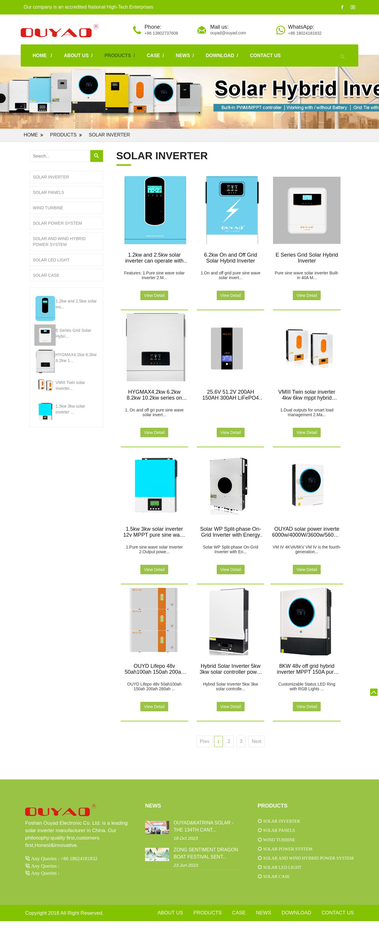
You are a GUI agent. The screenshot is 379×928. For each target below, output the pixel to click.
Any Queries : (45, 865)
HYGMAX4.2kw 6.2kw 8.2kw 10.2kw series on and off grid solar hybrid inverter (154, 395)
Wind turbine (48, 207)
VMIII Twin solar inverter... (70, 385)
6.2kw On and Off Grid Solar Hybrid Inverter (230, 257)
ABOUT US (170, 919)
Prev (204, 741)
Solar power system (57, 223)
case (239, 919)
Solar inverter (109, 134)
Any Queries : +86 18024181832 (64, 858)
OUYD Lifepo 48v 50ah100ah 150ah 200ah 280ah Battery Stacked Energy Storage (154, 669)
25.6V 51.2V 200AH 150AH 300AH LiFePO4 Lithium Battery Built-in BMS (230, 395)
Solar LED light (51, 260)
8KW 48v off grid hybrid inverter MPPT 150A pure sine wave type (307, 669)
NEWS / (185, 55)
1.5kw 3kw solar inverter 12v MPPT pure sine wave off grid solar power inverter (154, 532)
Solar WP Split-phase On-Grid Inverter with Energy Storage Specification (230, 532)
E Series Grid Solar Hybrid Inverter (307, 257)
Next (257, 741)
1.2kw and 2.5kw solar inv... (76, 304)
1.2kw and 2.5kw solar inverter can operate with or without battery (154, 257)
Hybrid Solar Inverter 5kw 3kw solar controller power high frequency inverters (230, 669)
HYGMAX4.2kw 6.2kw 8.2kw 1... (76, 357)
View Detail (154, 295)
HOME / (42, 55)
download (296, 919)
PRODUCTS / (120, 55)
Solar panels (48, 192)
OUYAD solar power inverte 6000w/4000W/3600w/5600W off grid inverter (307, 532)
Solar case (46, 275)
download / (222, 55)
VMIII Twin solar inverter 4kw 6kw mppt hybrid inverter (306, 395)
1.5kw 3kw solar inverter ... (70, 409)
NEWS (263, 919)
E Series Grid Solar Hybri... (73, 333)
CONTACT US (265, 55)
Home (31, 134)
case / (155, 55)
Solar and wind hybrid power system (59, 241)
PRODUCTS (63, 134)
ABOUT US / (78, 55)
